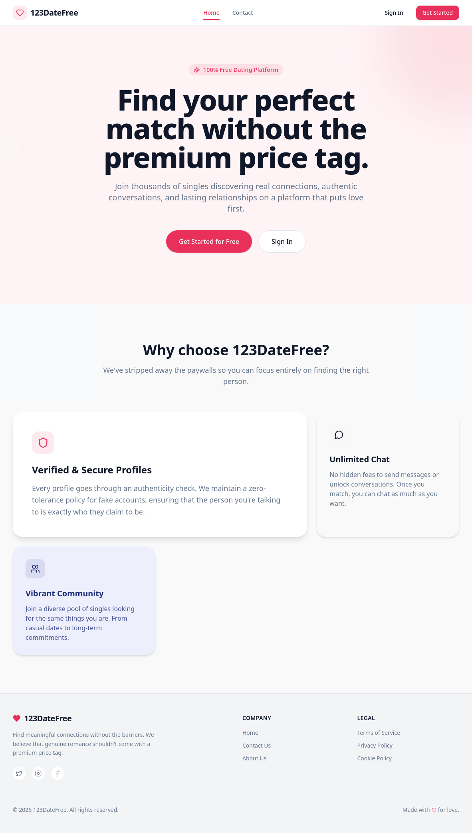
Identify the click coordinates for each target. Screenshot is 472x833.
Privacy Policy (375, 745)
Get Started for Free (209, 241)
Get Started (437, 12)
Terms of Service (379, 732)
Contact (242, 12)
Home (211, 14)
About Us (254, 758)
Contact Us (256, 745)
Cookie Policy (374, 758)
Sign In (394, 12)
